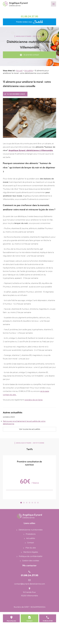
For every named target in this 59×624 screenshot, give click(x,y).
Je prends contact (29, 55)
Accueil (19, 71)
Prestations (30, 534)
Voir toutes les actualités (29, 429)
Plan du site (29, 548)
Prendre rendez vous (29, 21)
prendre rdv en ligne (34, 400)
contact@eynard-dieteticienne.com (29, 584)
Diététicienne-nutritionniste (29, 530)
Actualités (28, 71)
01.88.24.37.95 (29, 16)
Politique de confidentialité (29, 556)
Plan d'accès (11, 621)
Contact (29, 543)
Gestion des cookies (29, 561)
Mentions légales (29, 552)
